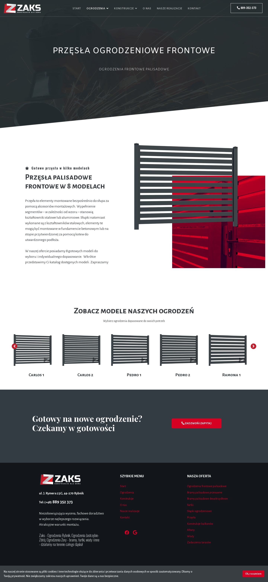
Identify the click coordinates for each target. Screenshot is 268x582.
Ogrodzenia (96, 8)
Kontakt (194, 8)
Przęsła (191, 517)
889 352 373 (56, 502)
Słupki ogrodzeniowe (199, 511)
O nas (147, 8)
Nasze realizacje (169, 8)
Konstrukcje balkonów (200, 523)
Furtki (190, 504)
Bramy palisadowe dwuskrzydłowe (207, 498)
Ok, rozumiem (253, 573)
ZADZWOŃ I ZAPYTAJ (196, 423)
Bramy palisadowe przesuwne (204, 492)
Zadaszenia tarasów (199, 542)
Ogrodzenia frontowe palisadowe (206, 486)
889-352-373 (246, 8)
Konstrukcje (124, 8)
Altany (191, 529)
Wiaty (190, 536)
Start (77, 8)
